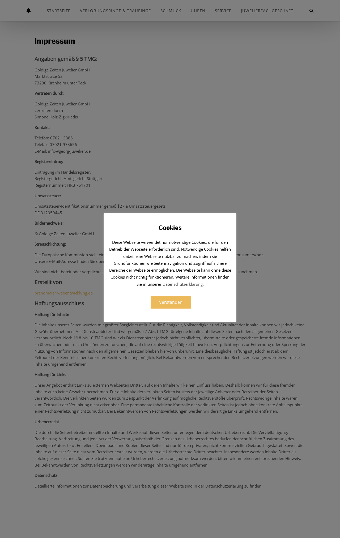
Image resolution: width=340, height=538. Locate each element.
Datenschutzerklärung (183, 284)
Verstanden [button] (170, 302)
